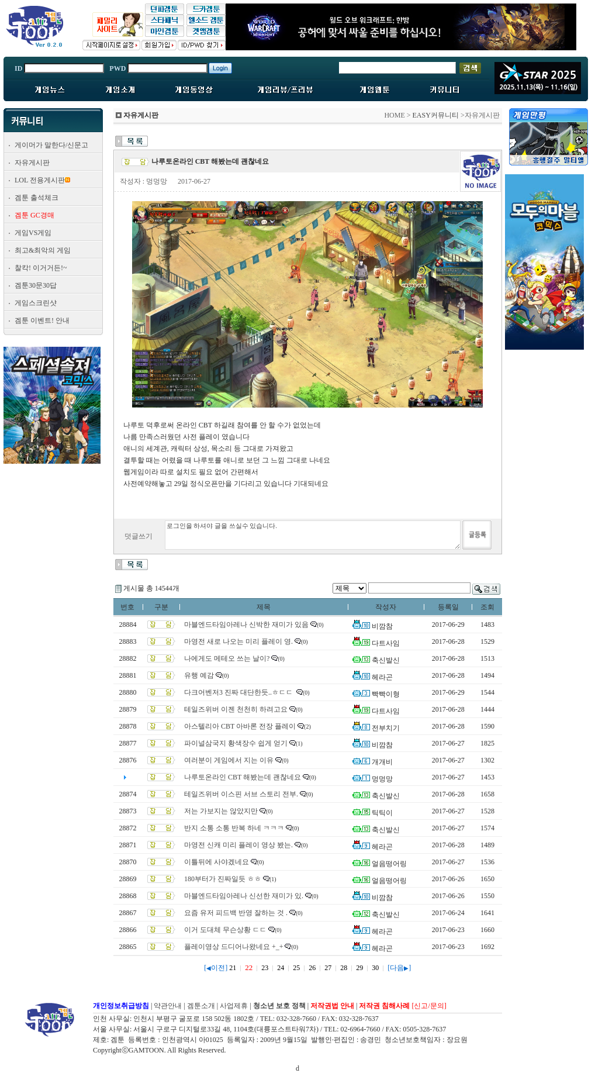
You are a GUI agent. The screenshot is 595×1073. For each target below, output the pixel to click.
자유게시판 (32, 162)
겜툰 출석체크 (36, 198)
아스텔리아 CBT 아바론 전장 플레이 (240, 726)
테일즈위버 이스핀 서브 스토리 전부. (241, 794)
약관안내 (168, 1006)
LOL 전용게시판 (40, 180)
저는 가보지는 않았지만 (221, 811)
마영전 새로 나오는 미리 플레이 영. (238, 641)
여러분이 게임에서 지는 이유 (229, 760)
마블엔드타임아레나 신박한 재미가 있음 (246, 624)
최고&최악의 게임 (43, 250)
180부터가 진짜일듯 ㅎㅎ (222, 879)
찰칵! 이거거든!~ (41, 268)
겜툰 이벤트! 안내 (42, 320)
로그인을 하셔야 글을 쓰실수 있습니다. (313, 535)
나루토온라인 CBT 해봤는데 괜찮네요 (242, 777)
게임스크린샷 (36, 303)
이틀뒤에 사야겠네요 (216, 862)
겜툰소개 (201, 1006)
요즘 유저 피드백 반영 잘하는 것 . (236, 913)
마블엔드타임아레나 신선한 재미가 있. (243, 896)
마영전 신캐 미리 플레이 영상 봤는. (238, 845)
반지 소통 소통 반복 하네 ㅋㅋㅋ (234, 828)
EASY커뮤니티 (436, 115)
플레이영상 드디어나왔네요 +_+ (233, 947)
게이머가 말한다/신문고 (51, 145)
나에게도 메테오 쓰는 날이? (226, 658)
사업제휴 (234, 1006)
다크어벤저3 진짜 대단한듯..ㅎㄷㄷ (239, 692)
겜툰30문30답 (36, 285)
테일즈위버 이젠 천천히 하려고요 (236, 709)
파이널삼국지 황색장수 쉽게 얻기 (236, 743)
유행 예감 (199, 675)
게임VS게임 (33, 233)
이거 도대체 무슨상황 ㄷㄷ (225, 930)
